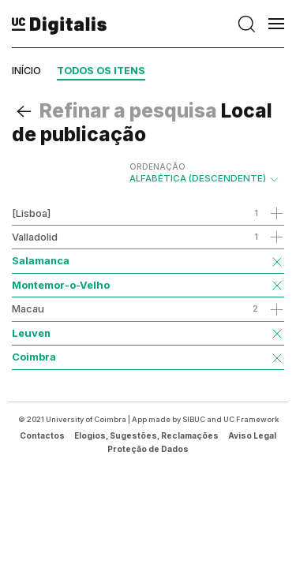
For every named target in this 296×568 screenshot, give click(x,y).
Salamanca (40, 260)
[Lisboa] (31, 213)
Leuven (31, 333)
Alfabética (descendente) (204, 173)
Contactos (42, 435)
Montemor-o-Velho (61, 284)
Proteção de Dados (148, 449)
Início (26, 71)
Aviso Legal (252, 435)
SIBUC (193, 419)
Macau (28, 308)
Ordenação (157, 166)
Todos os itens (101, 71)
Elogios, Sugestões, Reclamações (146, 435)
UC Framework (251, 419)
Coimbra (34, 356)
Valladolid (35, 236)
